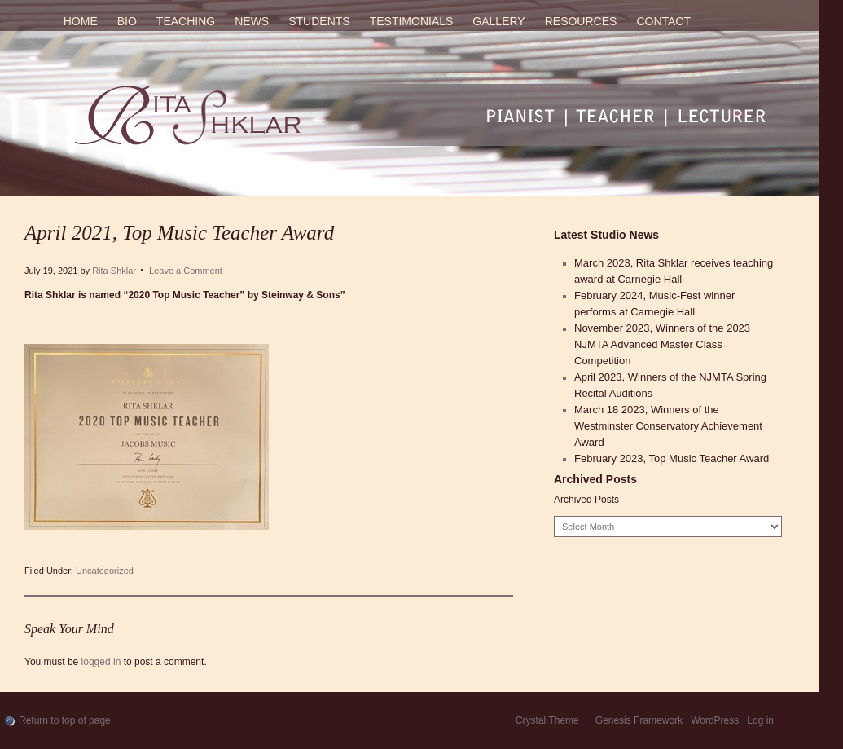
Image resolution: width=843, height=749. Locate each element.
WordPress (715, 720)
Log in (760, 720)
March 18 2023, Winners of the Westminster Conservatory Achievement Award (668, 425)
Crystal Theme (547, 720)
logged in (101, 661)
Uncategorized (105, 570)
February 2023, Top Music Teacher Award (671, 458)
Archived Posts (586, 499)
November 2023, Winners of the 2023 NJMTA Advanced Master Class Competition (662, 344)
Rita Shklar (130, 49)
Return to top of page (65, 720)
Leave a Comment (185, 270)
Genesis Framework (639, 720)
